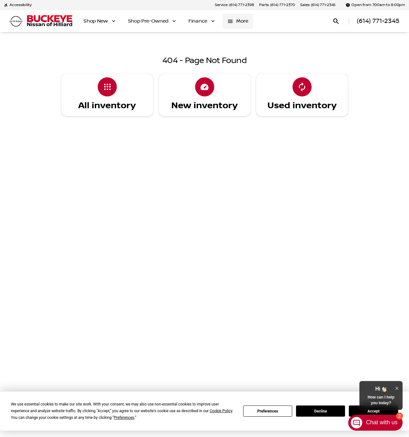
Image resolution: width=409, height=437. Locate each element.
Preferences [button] (124, 417)
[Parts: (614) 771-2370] (277, 5)
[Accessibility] (18, 5)
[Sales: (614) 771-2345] (318, 5)
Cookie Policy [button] (221, 411)
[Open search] (336, 21)
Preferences (267, 411)
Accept (374, 411)
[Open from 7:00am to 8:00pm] (375, 5)
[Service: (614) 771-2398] (234, 5)
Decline (320, 411)
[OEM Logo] (16, 21)
